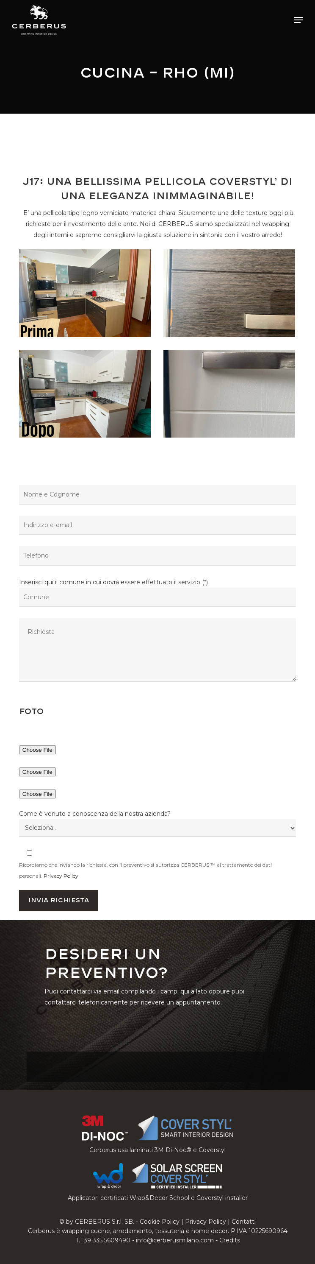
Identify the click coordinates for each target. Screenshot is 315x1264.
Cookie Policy (160, 1221)
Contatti (244, 1221)
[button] (298, 20)
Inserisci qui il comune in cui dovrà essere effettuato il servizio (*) (157, 631)
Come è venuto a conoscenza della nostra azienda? (95, 814)
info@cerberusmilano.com (175, 1240)
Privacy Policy (61, 876)
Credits (229, 1240)
